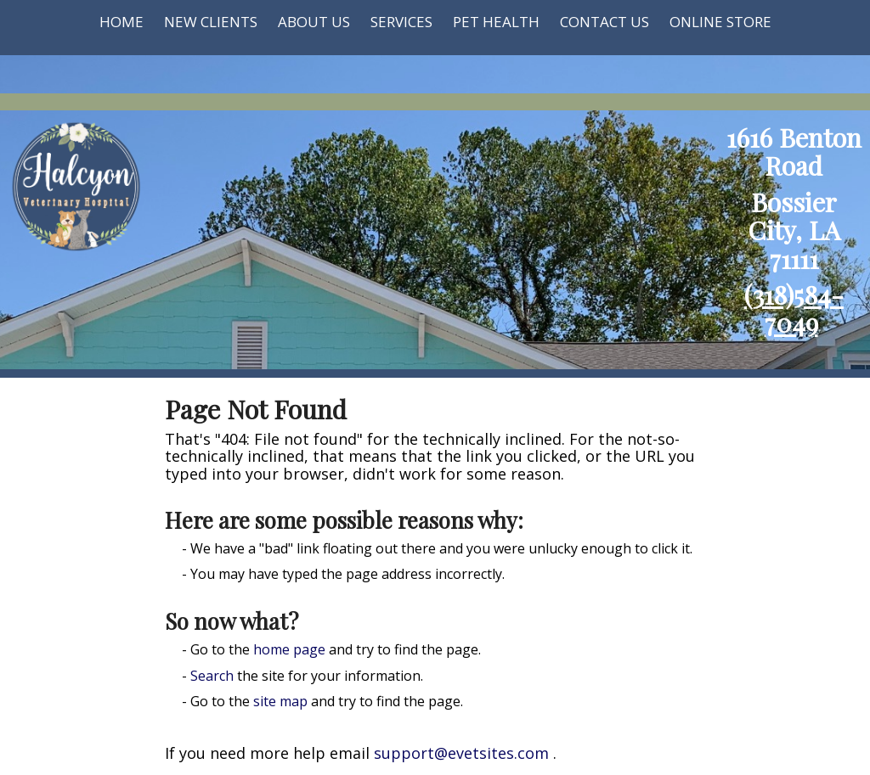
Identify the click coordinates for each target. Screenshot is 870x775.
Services (401, 21)
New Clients (210, 21)
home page (289, 649)
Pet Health (496, 21)
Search (212, 675)
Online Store (720, 21)
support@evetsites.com (461, 753)
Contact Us (604, 21)
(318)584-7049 (794, 308)
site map (280, 701)
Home (121, 21)
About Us (314, 21)
